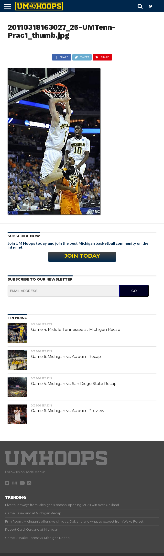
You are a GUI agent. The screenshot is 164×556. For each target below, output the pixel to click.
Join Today (82, 255)
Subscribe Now (24, 236)
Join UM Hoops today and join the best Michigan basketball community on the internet (78, 245)
